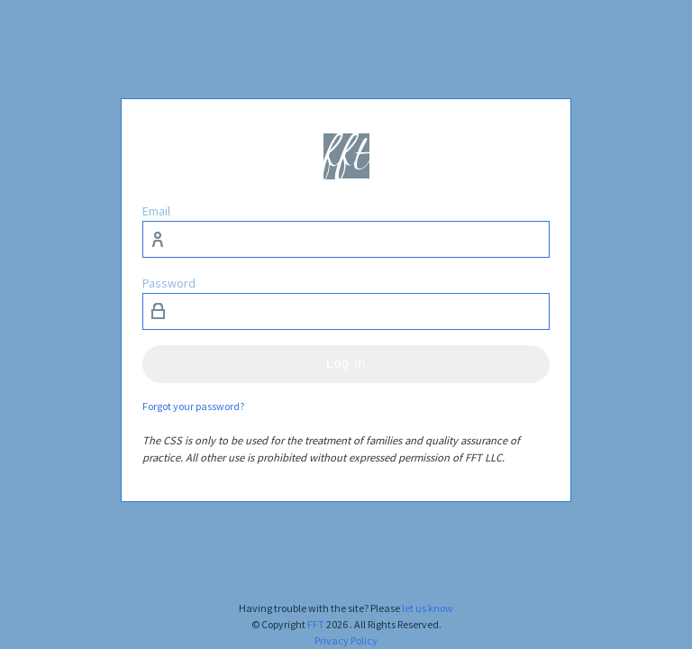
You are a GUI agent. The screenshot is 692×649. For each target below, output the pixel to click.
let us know (427, 608)
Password (169, 283)
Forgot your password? (193, 406)
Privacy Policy (346, 640)
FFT (315, 624)
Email (156, 211)
